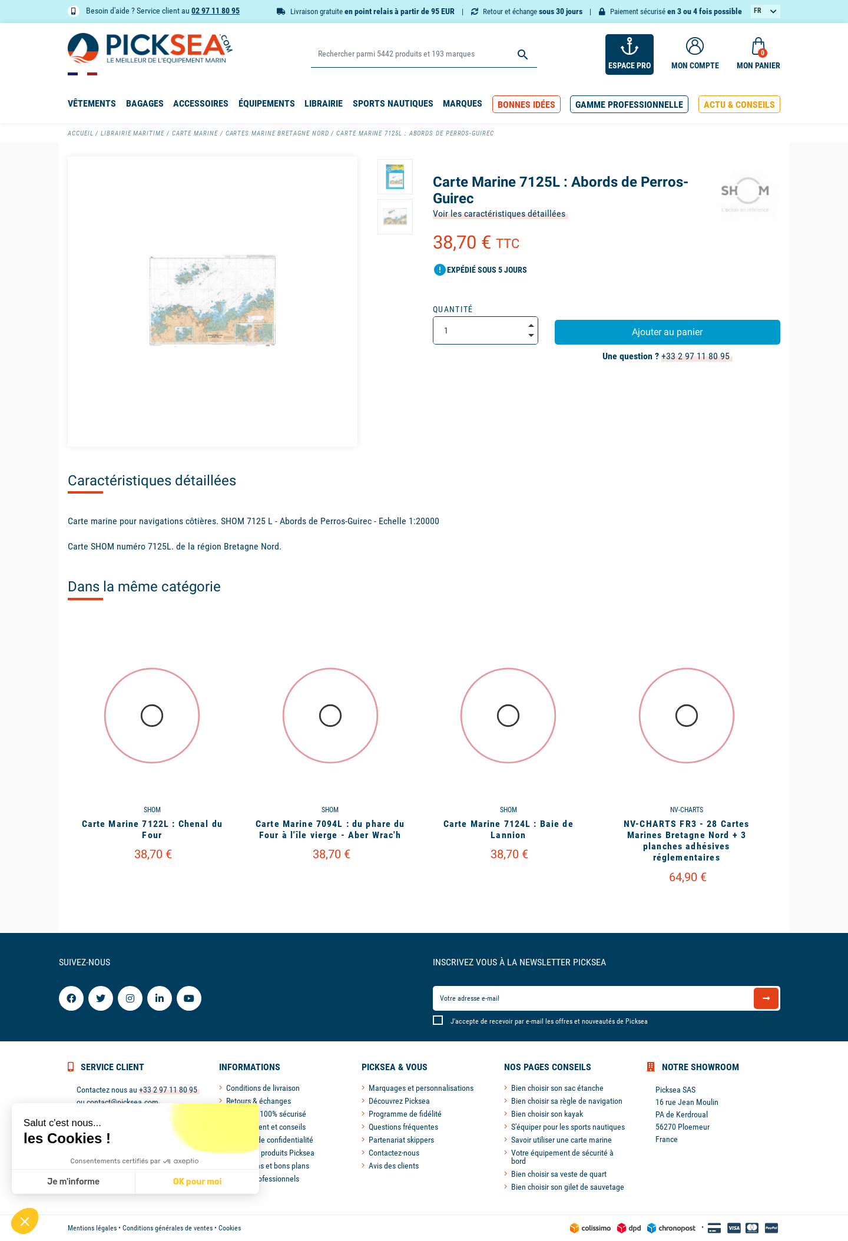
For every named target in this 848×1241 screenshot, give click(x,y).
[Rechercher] (423, 54)
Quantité (453, 309)
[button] (526, 104)
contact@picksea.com (122, 1102)
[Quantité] (485, 330)
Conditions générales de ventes (167, 1228)
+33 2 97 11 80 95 (695, 356)
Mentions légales (92, 1228)
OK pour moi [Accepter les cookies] (131, 1182)
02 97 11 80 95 (215, 10)
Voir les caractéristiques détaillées (499, 213)
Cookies (229, 1228)
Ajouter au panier (667, 331)
